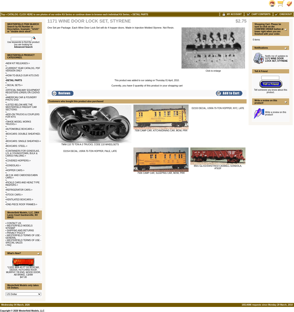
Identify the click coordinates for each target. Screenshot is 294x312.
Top (3, 14)
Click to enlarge (213, 70)
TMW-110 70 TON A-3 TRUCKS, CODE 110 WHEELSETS (90, 144)
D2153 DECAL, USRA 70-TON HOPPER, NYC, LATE (218, 108)
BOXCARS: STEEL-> (16, 146)
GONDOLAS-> (13, 165)
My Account (232, 14)
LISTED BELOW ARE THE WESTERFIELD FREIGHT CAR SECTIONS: (21, 107)
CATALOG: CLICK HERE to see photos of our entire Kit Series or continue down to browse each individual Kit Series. (68, 14)
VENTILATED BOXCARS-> (19, 199)
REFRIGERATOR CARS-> (19, 190)
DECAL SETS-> (14, 85)
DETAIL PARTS (140, 14)
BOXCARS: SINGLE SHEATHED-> (23, 141)
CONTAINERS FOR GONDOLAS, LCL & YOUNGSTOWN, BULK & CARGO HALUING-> (22, 153)
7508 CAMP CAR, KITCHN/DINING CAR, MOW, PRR (161, 130)
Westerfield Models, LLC (31, 311)
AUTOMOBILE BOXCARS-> (20, 129)
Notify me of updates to (276, 58)
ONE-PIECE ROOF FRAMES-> (21, 204)
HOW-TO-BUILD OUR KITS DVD (22, 75)
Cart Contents (258, 14)
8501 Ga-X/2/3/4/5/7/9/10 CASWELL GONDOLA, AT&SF (218, 167)
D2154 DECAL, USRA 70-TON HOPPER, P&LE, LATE (90, 151)
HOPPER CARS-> (15, 170)
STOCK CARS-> (14, 194)
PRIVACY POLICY (16, 233)
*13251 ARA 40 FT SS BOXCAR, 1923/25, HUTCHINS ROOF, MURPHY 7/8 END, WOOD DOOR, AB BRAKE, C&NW (23, 271)
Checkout (283, 14)
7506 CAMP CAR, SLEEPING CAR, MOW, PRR (161, 173)
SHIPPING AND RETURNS (20, 230)
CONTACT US (14, 223)
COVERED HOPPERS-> (18, 160)
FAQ (9, 245)
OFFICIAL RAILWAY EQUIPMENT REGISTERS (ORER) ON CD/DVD (23, 91)
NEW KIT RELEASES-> (18, 63)
